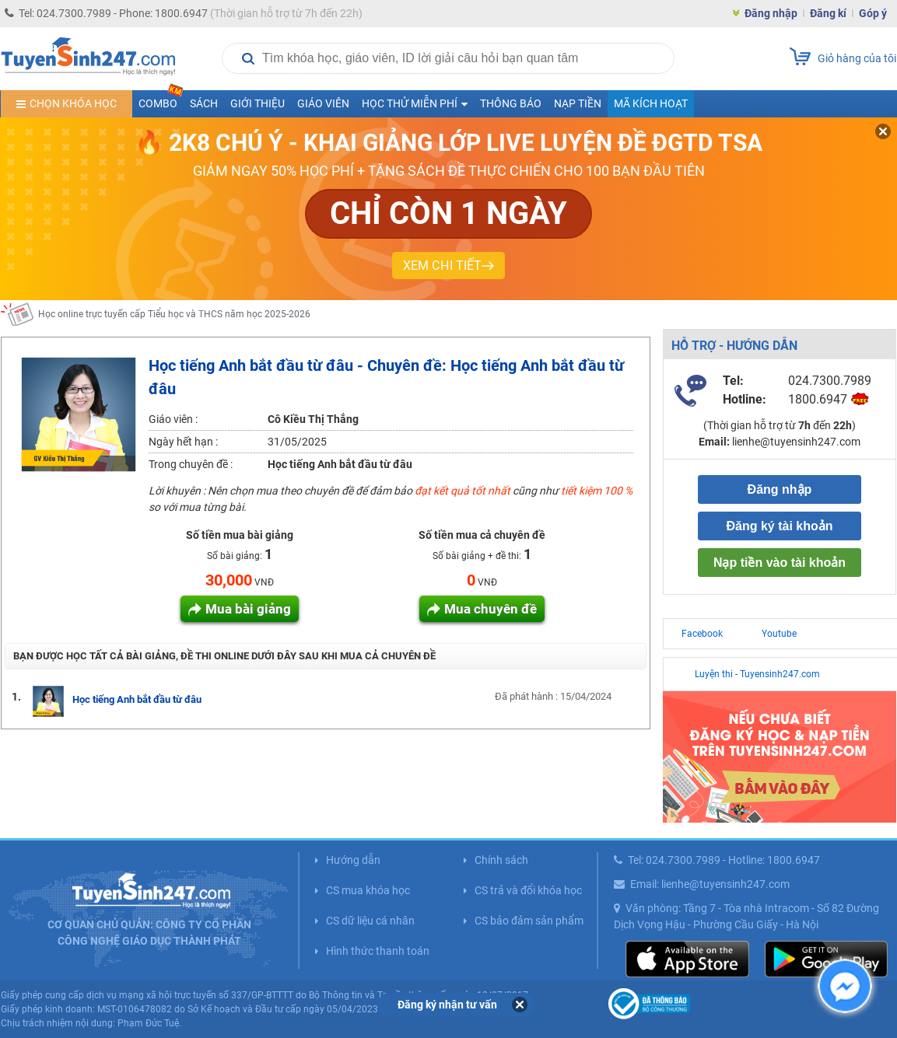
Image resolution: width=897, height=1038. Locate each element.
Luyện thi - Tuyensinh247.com (757, 674)
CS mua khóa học (368, 890)
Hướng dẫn (353, 860)
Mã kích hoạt (651, 103)
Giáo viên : (173, 419)
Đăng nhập (771, 13)
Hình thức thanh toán (377, 951)
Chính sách (501, 860)
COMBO (161, 100)
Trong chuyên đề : (191, 464)
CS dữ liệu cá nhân (370, 920)
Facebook (702, 633)
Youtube (779, 633)
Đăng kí (828, 13)
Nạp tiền (577, 103)
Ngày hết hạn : (183, 441)
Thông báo (510, 103)
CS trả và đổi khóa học (528, 890)
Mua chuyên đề (490, 609)
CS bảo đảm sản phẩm (529, 920)
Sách (204, 103)
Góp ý (873, 13)
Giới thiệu (257, 103)
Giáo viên (323, 103)
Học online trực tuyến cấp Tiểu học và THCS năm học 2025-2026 (174, 314)
